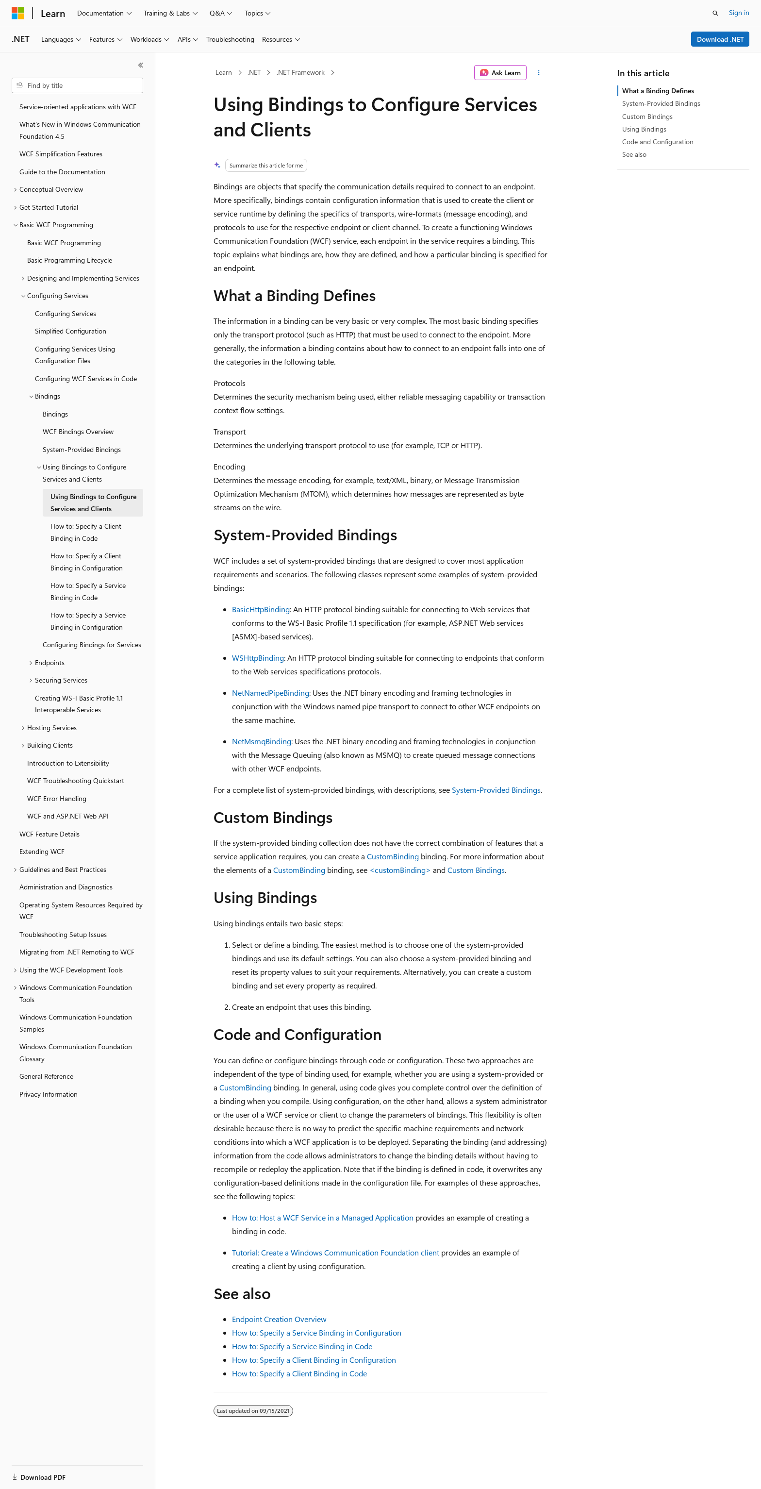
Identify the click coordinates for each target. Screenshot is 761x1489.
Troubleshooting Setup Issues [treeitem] (63, 934)
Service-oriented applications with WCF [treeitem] (77, 106)
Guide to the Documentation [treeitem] (62, 171)
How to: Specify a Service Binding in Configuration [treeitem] (88, 621)
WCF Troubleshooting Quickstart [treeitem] (75, 780)
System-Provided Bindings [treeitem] (82, 449)
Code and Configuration (658, 141)
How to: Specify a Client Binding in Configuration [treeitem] (86, 561)
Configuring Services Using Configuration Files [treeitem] (75, 355)
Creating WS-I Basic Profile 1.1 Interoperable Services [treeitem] (79, 704)
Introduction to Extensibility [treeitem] (68, 763)
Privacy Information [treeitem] (48, 1094)
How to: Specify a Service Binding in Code (302, 1346)
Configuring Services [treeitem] (65, 313)
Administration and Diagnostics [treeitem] (66, 886)
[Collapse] (141, 65)
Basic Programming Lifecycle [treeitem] (69, 260)
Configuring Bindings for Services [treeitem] (92, 644)
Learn (223, 72)
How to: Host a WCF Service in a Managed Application (323, 1217)
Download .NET (720, 39)
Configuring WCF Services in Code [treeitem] (86, 378)
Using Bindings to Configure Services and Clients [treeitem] (93, 502)
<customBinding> (400, 870)
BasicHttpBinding (261, 609)
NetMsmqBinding (261, 741)
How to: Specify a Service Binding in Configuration (316, 1332)
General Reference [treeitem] (46, 1076)
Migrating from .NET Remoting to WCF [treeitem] (76, 951)
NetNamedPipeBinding (270, 692)
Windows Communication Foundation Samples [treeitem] (75, 1023)
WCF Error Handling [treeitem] (56, 798)
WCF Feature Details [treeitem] (49, 833)
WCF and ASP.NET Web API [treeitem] (68, 815)
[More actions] (538, 73)
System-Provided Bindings (496, 790)
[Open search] (715, 13)
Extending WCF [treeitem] (42, 851)
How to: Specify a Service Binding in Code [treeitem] (88, 591)
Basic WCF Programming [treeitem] (64, 242)
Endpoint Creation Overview (279, 1319)
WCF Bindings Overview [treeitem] (78, 431)
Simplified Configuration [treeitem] (70, 330)
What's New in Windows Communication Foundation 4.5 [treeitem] (80, 130)
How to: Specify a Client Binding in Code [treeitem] (85, 532)
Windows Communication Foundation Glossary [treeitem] (75, 1052)
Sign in (739, 12)
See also (634, 154)
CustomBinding (393, 856)
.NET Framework (301, 72)
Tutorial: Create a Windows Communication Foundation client (335, 1252)
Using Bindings (644, 129)
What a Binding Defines (658, 90)
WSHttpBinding (258, 657)
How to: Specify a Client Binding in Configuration (314, 1360)
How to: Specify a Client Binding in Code (299, 1373)
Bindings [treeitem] (55, 413)
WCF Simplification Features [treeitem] (60, 153)
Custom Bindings (476, 870)
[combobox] (77, 85)
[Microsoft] (18, 13)
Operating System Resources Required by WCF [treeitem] (81, 910)
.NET (254, 72)
